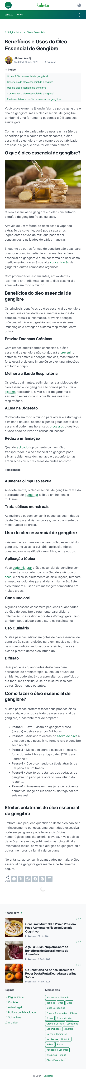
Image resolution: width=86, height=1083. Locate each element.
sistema (10, 392)
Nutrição (65, 1039)
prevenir (66, 352)
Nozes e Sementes (56, 1034)
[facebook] (14, 879)
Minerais (68, 1029)
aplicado (22, 447)
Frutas (49, 1018)
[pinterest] (42, 879)
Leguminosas (53, 1029)
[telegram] (35, 879)
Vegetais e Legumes (57, 1050)
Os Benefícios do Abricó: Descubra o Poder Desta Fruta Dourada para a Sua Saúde (50, 973)
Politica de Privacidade (20, 1012)
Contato (11, 1002)
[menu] (8, 5)
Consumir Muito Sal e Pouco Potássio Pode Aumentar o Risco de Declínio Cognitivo (50, 928)
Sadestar (48, 1076)
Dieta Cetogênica (55, 1008)
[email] (49, 879)
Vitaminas (51, 1055)
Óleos (63, 1055)
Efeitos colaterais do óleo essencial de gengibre (36, 99)
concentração (59, 262)
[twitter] (21, 879)
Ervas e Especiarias (56, 1013)
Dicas (69, 1002)
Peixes (50, 1044)
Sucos (60, 1044)
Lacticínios (72, 1023)
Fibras (73, 1013)
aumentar (31, 495)
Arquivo (11, 1022)
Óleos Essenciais (55, 1060)
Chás (60, 1002)
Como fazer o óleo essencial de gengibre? (33, 93)
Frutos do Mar (64, 1018)
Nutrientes (52, 1039)
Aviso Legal (13, 1007)
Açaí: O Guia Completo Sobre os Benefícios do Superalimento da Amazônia (46, 950)
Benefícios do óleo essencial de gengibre (32, 82)
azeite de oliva (67, 736)
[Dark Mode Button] (79, 5)
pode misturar (22, 568)
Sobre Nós (13, 1017)
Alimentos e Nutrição (57, 997)
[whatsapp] (28, 879)
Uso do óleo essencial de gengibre (28, 87)
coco (8, 577)
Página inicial (14, 997)
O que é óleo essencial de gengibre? (29, 76)
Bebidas (50, 1002)
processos (57, 426)
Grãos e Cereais (55, 1023)
